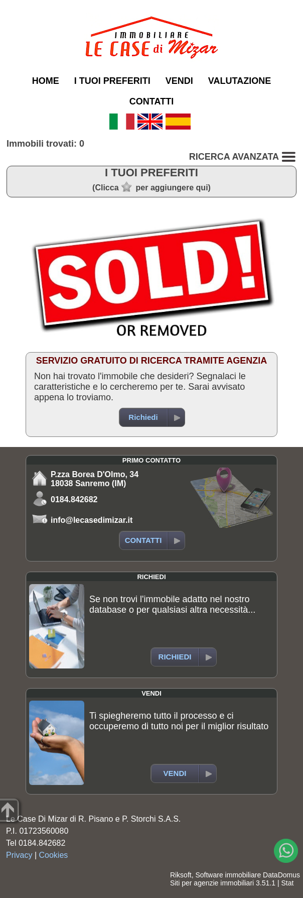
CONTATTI (151, 101)
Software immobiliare (228, 875)
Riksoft (181, 875)
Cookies (53, 855)
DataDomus (281, 875)
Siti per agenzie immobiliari (212, 883)
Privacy (19, 855)
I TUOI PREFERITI (112, 81)
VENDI (179, 81)
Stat (287, 883)
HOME (45, 81)
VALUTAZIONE (239, 81)
